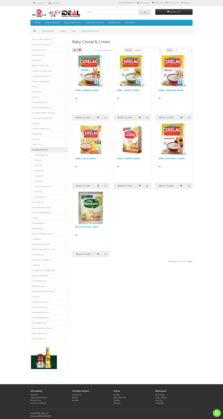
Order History (161, 397)
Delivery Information (38, 397)
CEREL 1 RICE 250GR (85, 158)
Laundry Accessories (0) (41, 71)
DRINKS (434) (37, 134)
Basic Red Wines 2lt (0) (41, 207)
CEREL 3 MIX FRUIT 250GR (171, 158)
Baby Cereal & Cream (90, 31)
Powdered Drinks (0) (40, 312)
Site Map (75, 400)
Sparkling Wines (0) (39, 149)
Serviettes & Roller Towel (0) (43, 113)
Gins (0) (35, 218)
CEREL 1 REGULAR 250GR (170, 90)
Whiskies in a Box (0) (40, 302)
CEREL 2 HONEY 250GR (128, 158)
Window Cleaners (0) (40, 128)
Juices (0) (35, 139)
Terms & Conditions (38, 403)
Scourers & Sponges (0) (41, 107)
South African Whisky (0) (41, 260)
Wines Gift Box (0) (39, 333)
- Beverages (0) (39, 197)
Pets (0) (35, 86)
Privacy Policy (35, 400)
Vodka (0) (36, 265)
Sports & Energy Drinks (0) (42, 233)
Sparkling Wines (48, 31)
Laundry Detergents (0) (41, 76)
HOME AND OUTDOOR (95, 22)
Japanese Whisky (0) (40, 276)
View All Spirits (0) (39, 281)
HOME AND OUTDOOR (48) (43, 291)
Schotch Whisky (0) (39, 102)
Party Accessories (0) (40, 81)
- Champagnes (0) (40, 155)
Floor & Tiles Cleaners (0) (42, 39)
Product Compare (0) (103, 50)
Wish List (158, 400)
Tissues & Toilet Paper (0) (42, 118)
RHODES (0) (36, 92)
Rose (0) (35, 297)
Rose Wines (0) (38, 255)
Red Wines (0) (37, 228)
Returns (75, 397)
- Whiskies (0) (38, 170)
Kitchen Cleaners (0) (40, 65)
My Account (160, 394)
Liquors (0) (36, 144)
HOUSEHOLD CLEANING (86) (43, 270)
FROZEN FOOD (114, 22)
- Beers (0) (37, 191)
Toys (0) (35, 123)
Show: (169, 50)
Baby (74, 31)
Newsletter (159, 403)
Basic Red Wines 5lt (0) (41, 244)
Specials (117, 403)
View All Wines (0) (39, 339)
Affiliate (117, 400)
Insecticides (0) (38, 55)
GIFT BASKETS (129, 22)
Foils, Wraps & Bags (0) (41, 44)
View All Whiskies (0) (40, 318)
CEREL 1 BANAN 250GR (87, 90)
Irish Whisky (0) (38, 223)
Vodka (62, 31)
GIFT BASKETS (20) (39, 323)
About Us (34, 394)
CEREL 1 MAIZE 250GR (128, 90)
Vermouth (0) (37, 202)
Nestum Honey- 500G (86, 226)
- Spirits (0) (37, 165)
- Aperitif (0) (37, 181)
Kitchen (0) (36, 60)
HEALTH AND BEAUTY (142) (43, 249)
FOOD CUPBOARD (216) (41, 212)
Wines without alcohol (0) (42, 328)
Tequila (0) (36, 239)
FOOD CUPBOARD (52, 22)
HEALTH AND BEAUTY (72, 22)
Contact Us (76, 394)
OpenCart (44, 413)
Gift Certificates (120, 397)
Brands (116, 394)
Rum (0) (35, 97)
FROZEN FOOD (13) (40, 307)
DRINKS (38, 22)
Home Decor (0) (38, 50)
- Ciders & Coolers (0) (41, 186)
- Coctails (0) (37, 176)
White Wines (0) (38, 286)
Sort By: (129, 50)
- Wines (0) (37, 160)
